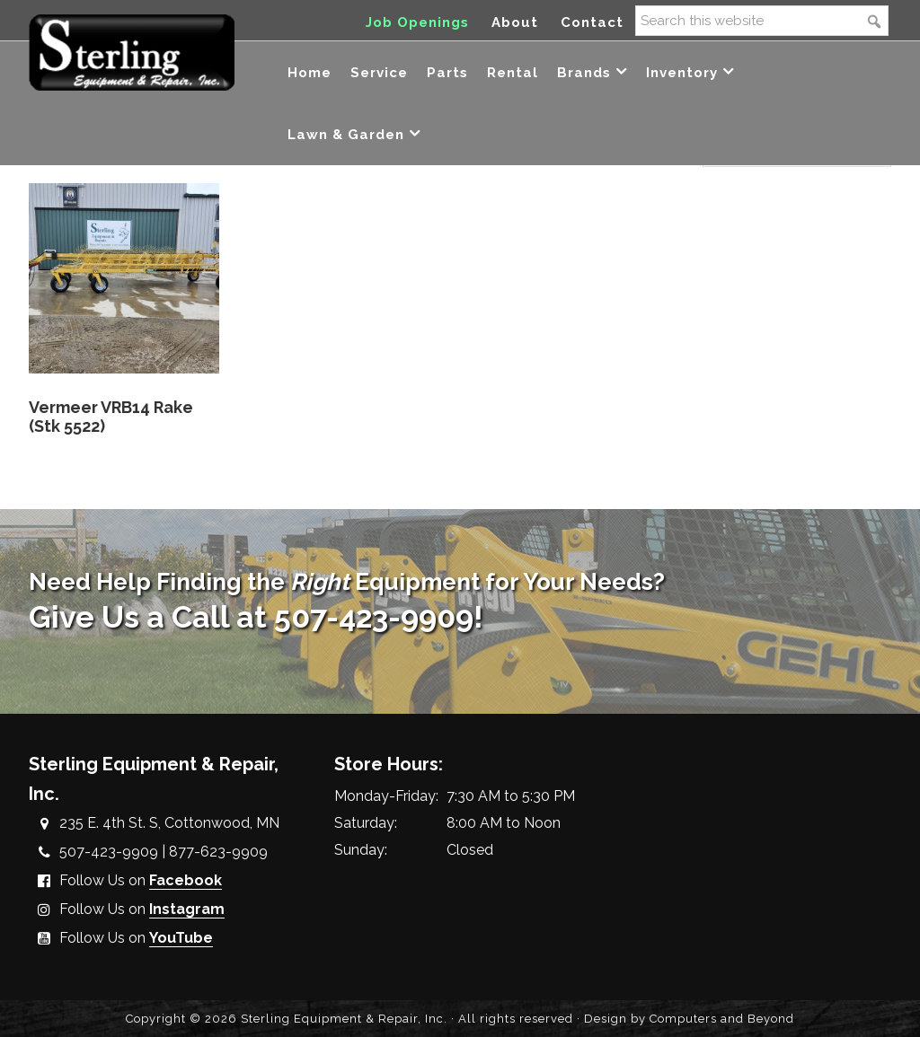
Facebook (185, 880)
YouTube (181, 937)
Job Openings (417, 22)
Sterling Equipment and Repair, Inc (131, 51)
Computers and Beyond (722, 1018)
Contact (592, 22)
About (514, 22)
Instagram (187, 909)
